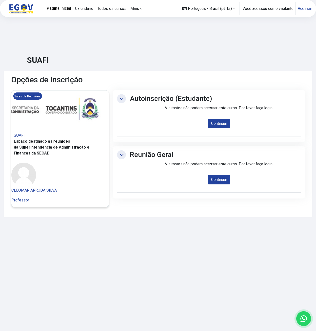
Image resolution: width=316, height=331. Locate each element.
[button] (208, 8)
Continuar (219, 123)
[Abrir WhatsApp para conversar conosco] (303, 318)
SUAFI (19, 135)
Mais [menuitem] (134, 8)
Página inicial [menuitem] (59, 8)
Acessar (305, 8)
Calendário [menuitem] (84, 8)
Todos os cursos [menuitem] (111, 8)
